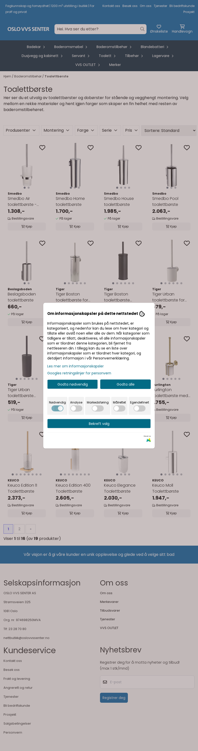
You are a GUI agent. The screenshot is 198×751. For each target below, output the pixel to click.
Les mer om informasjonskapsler (75, 365)
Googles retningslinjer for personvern (79, 372)
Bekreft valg (99, 423)
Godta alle (126, 384)
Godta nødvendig (72, 384)
